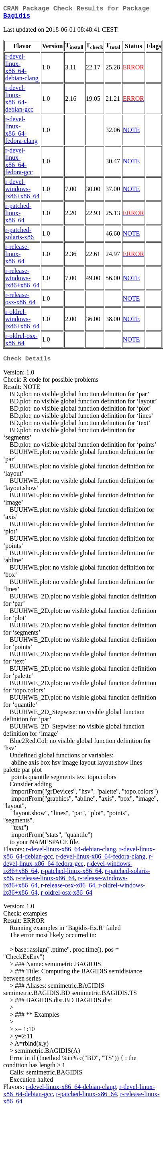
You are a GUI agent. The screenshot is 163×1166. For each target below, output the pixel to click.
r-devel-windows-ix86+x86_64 (22, 192)
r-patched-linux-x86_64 (18, 216)
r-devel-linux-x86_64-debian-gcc (19, 102)
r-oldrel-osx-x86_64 (21, 343)
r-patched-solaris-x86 (19, 237)
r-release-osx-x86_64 (20, 302)
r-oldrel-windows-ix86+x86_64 (22, 322)
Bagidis (16, 18)
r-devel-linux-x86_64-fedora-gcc (19, 164)
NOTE (131, 133)
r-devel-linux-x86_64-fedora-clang (21, 133)
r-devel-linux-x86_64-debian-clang (22, 70)
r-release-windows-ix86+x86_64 (22, 281)
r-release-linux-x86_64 (17, 257)
